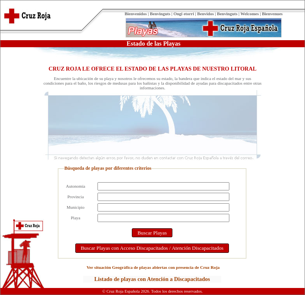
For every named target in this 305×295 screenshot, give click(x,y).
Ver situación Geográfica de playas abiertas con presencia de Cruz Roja (153, 267)
